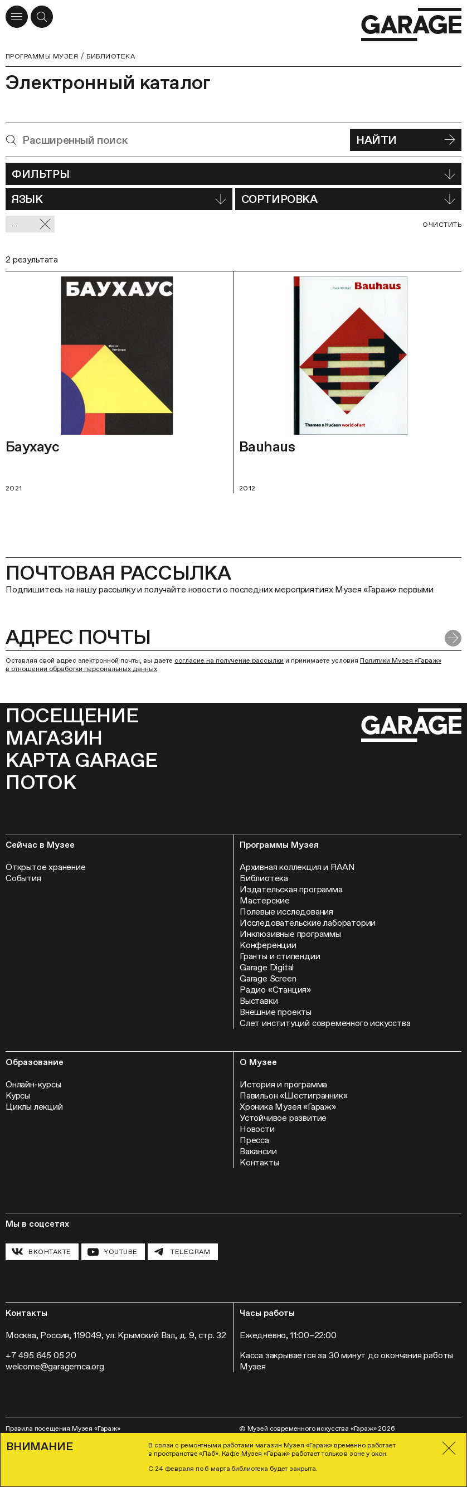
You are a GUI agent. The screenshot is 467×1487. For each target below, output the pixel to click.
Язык (119, 199)
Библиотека (110, 56)
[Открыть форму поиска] (42, 17)
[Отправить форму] (453, 638)
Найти (405, 140)
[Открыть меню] (17, 17)
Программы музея (42, 56)
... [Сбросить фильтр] (31, 224)
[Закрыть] (449, 1448)
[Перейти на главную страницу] (411, 25)
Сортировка (348, 199)
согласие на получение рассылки (229, 660)
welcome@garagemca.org (55, 1366)
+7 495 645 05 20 (41, 1355)
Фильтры (233, 174)
